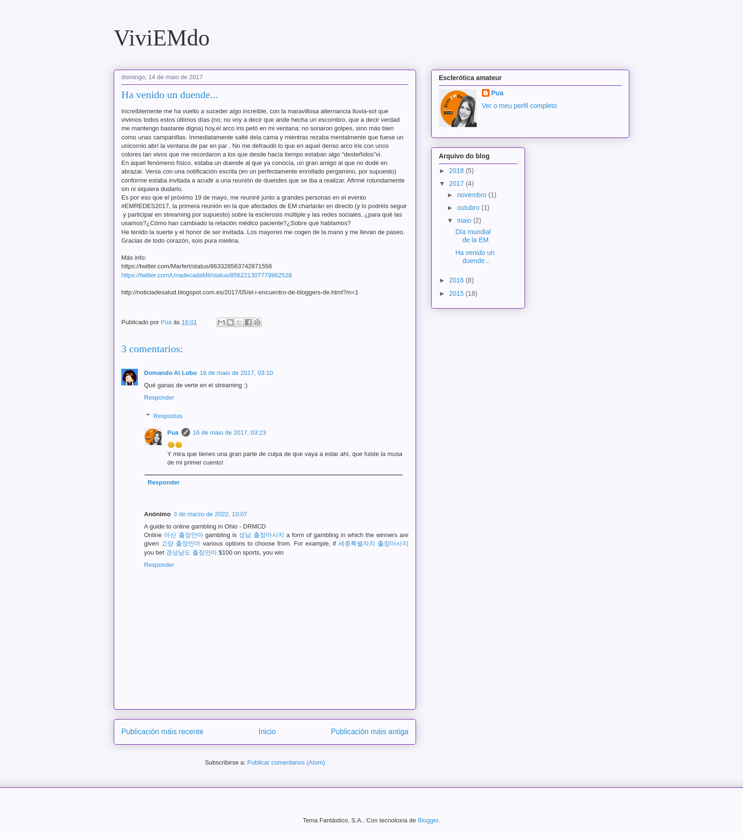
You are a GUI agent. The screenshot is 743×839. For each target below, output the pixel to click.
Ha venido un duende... (475, 256)
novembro (472, 195)
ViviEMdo (161, 37)
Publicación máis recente (162, 732)
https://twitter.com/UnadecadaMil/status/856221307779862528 (206, 275)
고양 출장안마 (180, 543)
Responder (159, 397)
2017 (457, 183)
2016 (457, 280)
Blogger (428, 820)
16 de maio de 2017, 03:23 (229, 432)
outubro (469, 207)
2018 (457, 170)
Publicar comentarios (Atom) (286, 762)
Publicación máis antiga (369, 732)
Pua (173, 432)
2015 (457, 293)
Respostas (168, 416)
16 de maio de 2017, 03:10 (236, 372)
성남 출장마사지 (261, 534)
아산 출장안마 (183, 534)
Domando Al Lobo (170, 372)
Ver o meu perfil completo (519, 105)
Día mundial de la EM (473, 236)
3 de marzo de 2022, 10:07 (210, 514)
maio (465, 220)
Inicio (267, 732)
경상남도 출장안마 (191, 552)
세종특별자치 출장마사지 (373, 543)
